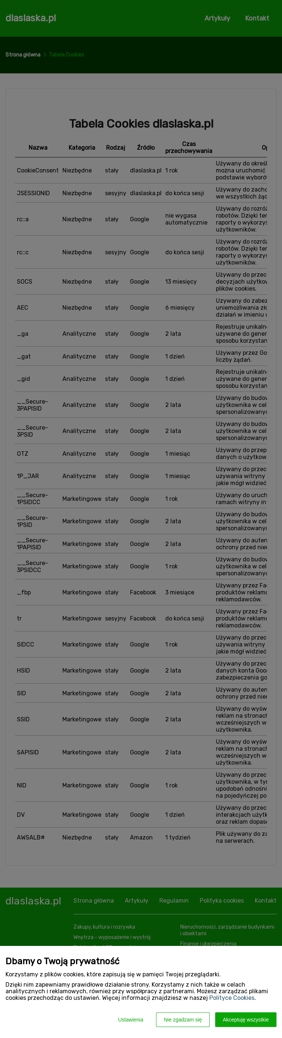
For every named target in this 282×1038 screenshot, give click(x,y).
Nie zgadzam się (183, 1020)
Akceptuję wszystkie (246, 1020)
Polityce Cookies (231, 997)
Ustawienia (130, 1020)
